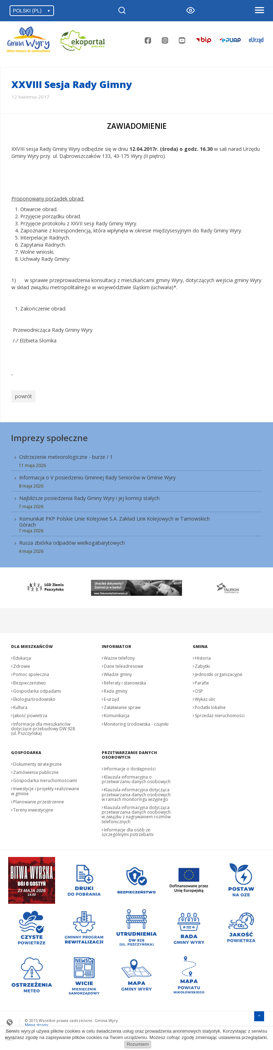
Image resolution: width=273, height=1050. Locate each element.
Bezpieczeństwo (29, 681)
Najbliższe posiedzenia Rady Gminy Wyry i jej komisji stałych (89, 496)
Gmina (200, 644)
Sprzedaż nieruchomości (220, 714)
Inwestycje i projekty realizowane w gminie (45, 789)
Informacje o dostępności (130, 767)
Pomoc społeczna (31, 673)
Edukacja (22, 656)
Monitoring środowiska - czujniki (136, 722)
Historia (203, 656)
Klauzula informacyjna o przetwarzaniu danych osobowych (136, 777)
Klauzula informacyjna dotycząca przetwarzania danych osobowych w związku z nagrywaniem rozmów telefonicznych (136, 813)
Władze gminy (118, 673)
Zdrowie (21, 664)
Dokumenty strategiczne (37, 762)
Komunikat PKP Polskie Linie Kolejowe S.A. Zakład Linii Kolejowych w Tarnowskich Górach (114, 519)
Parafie (202, 681)
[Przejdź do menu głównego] (259, 1013)
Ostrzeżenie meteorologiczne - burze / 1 (66, 455)
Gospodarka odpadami (37, 689)
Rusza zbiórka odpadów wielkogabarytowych (72, 541)
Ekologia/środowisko (34, 697)
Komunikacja (116, 714)
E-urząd (111, 697)
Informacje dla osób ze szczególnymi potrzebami (128, 830)
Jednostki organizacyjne (218, 673)
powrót (22, 395)
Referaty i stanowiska (125, 681)
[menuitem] (136, 502)
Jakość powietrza (30, 714)
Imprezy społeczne (49, 436)
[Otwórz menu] (259, 10)
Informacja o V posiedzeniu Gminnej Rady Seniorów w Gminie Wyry (97, 475)
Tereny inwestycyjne (33, 808)
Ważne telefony (119, 656)
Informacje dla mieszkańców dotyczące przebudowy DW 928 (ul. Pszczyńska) (43, 726)
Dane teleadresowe (123, 664)
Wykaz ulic (205, 697)
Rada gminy (115, 689)
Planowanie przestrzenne (38, 800)
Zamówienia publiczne (36, 771)
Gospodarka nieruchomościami (45, 779)
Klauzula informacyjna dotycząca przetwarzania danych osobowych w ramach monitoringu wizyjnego (136, 792)
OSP (199, 689)
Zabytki (202, 664)
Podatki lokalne (210, 706)
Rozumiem (138, 1044)
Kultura (20, 706)
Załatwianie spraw (122, 706)
